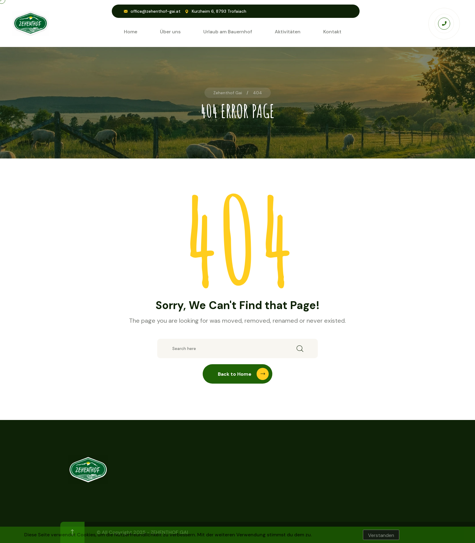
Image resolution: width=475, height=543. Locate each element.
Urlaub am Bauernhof (227, 31)
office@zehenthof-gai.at (156, 11)
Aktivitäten (288, 31)
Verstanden (381, 535)
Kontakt (332, 31)
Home (130, 31)
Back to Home (243, 374)
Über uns (170, 31)
